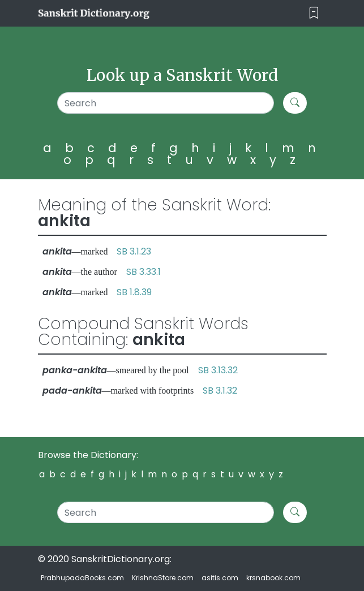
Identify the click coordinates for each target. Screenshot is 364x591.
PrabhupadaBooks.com (82, 578)
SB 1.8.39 (134, 292)
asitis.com (220, 578)
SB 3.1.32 (220, 390)
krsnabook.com (273, 578)
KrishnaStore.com (163, 578)
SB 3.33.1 (143, 271)
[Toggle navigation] (314, 13)
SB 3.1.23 (134, 251)
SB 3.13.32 (218, 370)
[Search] (165, 103)
